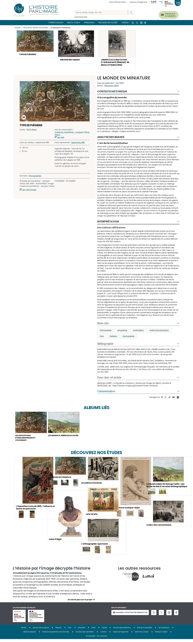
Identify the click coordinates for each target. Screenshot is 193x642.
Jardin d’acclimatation (159, 331)
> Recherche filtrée (80, 17)
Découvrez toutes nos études (36, 27)
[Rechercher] (101, 12)
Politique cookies (161, 635)
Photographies (35, 177)
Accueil (18, 27)
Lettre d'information (117, 2)
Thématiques (55, 22)
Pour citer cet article (109, 378)
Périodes (88, 22)
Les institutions (163, 630)
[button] (35, 44)
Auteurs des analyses (41, 630)
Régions (58, 630)
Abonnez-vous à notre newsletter (130, 615)
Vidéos (125, 22)
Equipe (104, 630)
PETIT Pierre (32, 130)
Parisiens (113, 337)
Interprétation (108, 222)
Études (23, 630)
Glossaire (81, 630)
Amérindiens (138, 331)
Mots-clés (73, 22)
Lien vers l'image (29, 191)
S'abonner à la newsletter (168, 14)
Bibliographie (105, 344)
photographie (128, 337)
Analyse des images (110, 138)
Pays (70, 630)
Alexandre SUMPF (111, 86)
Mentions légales (29, 635)
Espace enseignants (138, 2)
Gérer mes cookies (142, 635)
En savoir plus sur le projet (80, 602)
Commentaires (106, 392)
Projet (93, 630)
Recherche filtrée (108, 22)
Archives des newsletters (85, 635)
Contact (103, 635)
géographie (122, 331)
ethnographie (106, 331)
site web (60, 138)
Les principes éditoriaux (122, 630)
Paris (102, 337)
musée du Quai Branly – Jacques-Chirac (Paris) (72, 134)
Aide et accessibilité (144, 630)
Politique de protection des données (55, 635)
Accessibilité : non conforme (96, 639)
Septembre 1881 (78, 143)
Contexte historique (112, 92)
